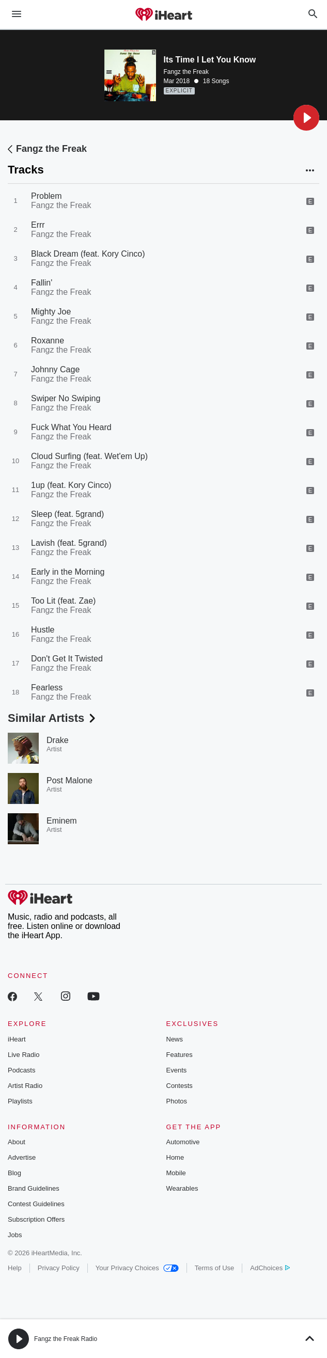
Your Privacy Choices (137, 1268)
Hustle (42, 629)
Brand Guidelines (33, 1188)
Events (176, 1070)
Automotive (183, 1142)
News (174, 1039)
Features (179, 1055)
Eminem (61, 820)
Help (15, 1268)
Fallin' (41, 282)
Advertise (22, 1157)
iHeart (17, 1039)
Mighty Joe (51, 311)
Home (175, 1157)
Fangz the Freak (186, 71)
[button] (306, 118)
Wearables (182, 1188)
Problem (46, 196)
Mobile (176, 1173)
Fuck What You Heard (71, 427)
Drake (57, 740)
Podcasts (21, 1070)
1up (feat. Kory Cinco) (71, 485)
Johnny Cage (55, 369)
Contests (179, 1085)
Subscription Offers (36, 1219)
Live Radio (23, 1055)
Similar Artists (53, 718)
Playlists (20, 1101)
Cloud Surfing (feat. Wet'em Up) (89, 456)
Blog (14, 1173)
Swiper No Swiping (65, 398)
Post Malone (69, 780)
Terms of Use (215, 1268)
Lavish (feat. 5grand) (69, 543)
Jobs (15, 1235)
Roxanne (47, 340)
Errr (38, 224)
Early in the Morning (67, 571)
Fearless (47, 687)
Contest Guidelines (36, 1204)
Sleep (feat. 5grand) (67, 514)
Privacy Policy (59, 1268)
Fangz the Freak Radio (65, 1339)
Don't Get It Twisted (67, 658)
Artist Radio (25, 1085)
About (16, 1142)
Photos (176, 1101)
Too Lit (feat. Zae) (63, 600)
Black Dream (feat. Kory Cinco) (88, 253)
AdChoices (270, 1268)
